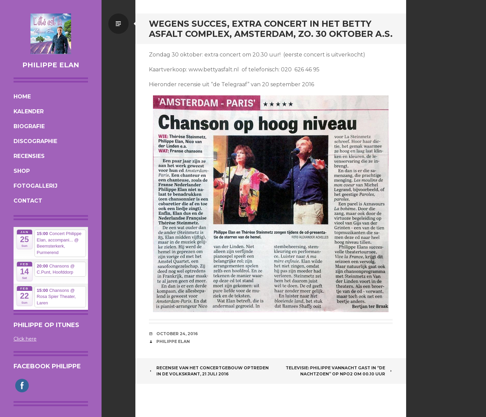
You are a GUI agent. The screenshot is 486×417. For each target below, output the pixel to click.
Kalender (29, 111)
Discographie (35, 141)
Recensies (29, 156)
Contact (28, 201)
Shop (22, 171)
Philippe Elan (50, 65)
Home (22, 96)
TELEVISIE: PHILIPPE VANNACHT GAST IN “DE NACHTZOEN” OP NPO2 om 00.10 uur (339, 370)
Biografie (29, 126)
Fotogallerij (36, 186)
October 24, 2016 (177, 333)
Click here (25, 339)
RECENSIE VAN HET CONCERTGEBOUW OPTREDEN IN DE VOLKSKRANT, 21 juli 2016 (209, 370)
